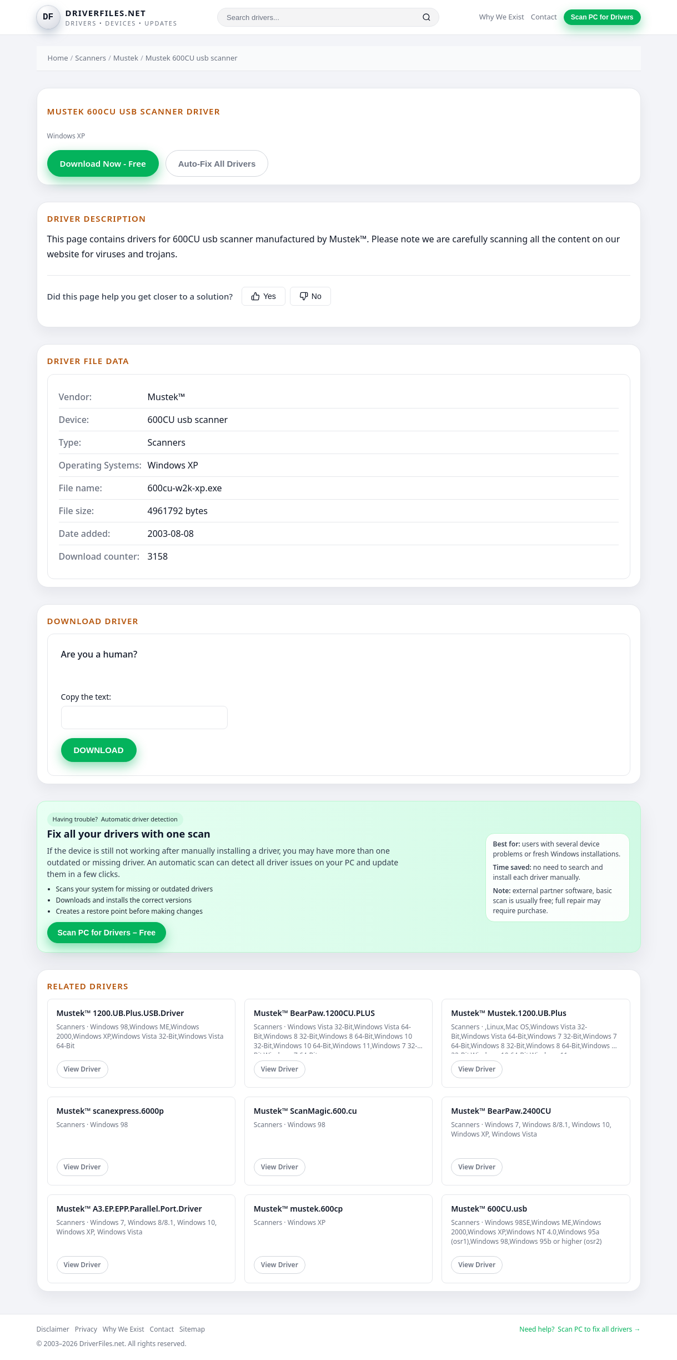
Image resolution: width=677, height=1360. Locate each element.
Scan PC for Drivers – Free (107, 932)
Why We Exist (501, 17)
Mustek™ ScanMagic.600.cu (305, 1110)
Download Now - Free (103, 163)
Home (58, 58)
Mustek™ (166, 397)
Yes (263, 296)
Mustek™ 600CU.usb (489, 1208)
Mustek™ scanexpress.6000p (110, 1110)
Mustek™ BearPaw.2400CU (501, 1110)
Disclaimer (53, 1329)
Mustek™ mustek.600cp (298, 1208)
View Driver (82, 1069)
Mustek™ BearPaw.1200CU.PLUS (314, 1013)
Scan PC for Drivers (602, 17)
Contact (544, 17)
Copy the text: (86, 696)
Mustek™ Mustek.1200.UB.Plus (508, 1013)
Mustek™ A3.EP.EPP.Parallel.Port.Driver (129, 1208)
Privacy (86, 1329)
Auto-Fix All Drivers (216, 163)
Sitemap (192, 1329)
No (310, 296)
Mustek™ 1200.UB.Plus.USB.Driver (120, 1013)
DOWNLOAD (99, 750)
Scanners (90, 58)
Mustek (125, 58)
